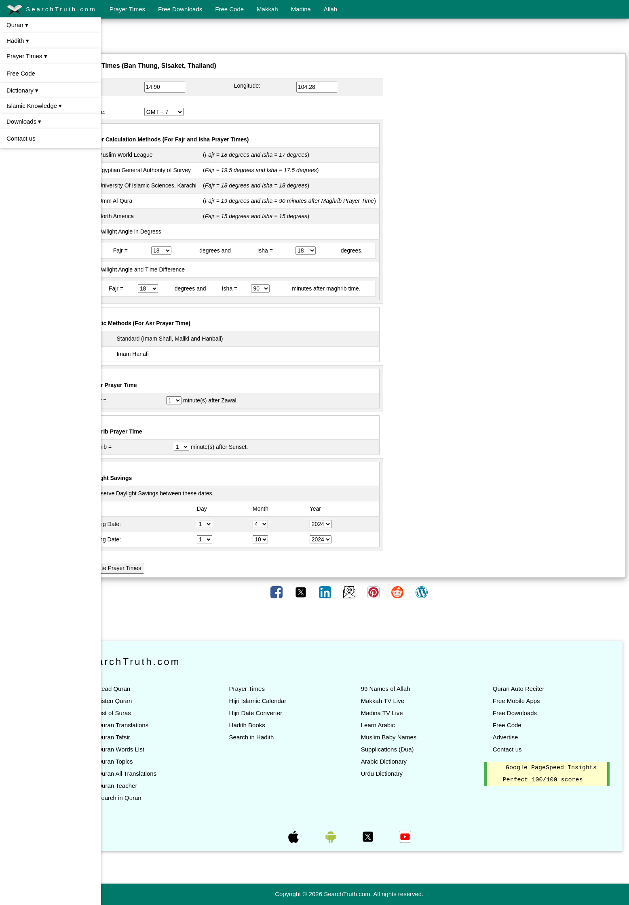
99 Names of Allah (401, 688)
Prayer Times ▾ (26, 56)
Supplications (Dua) (403, 749)
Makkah (267, 9)
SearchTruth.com (51, 9)
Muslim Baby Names (405, 737)
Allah (330, 9)
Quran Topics (147, 761)
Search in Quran (151, 797)
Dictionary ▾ (22, 90)
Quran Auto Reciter (526, 688)
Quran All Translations (158, 773)
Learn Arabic (394, 725)
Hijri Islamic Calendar (281, 700)
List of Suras (146, 712)
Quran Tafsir (145, 737)
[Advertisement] (365, 37)
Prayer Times (127, 9)
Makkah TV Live (398, 700)
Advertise (513, 737)
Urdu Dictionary (397, 773)
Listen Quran (146, 700)
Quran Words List (152, 749)
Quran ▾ (17, 24)
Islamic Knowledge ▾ (34, 105)
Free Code (229, 9)
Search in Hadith (275, 737)
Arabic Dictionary (399, 761)
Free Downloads (180, 9)
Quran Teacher (149, 785)
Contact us (21, 138)
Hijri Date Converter (279, 712)
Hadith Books (271, 725)
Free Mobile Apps (524, 700)
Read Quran (145, 688)
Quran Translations (154, 725)
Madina (301, 9)
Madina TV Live (398, 712)
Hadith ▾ (17, 40)
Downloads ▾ (23, 121)
